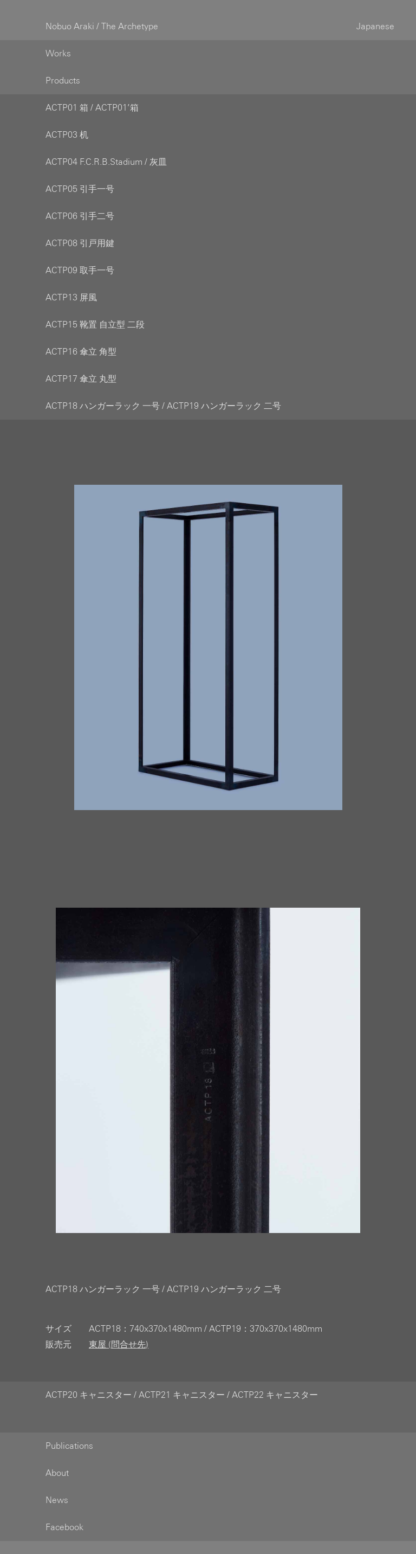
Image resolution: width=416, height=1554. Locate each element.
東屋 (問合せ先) (118, 1331)
